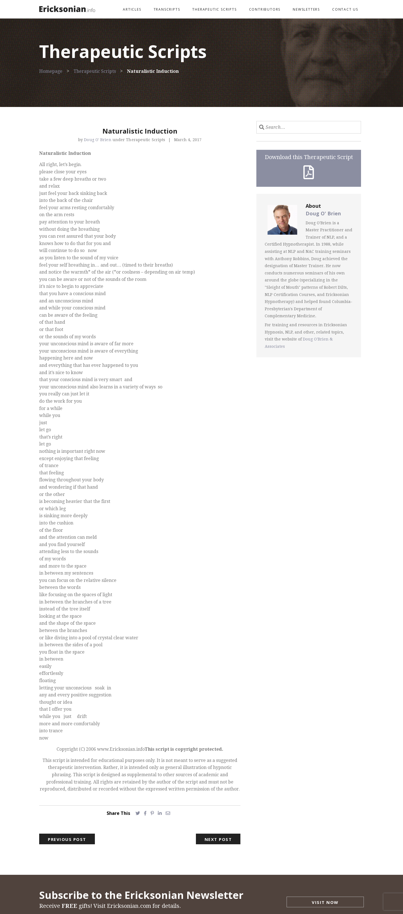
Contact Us (345, 9)
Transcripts (167, 9)
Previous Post (67, 839)
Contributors (265, 9)
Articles (132, 9)
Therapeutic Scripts (214, 9)
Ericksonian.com (129, 906)
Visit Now (325, 902)
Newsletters (306, 9)
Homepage (50, 71)
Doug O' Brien (98, 139)
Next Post (218, 839)
